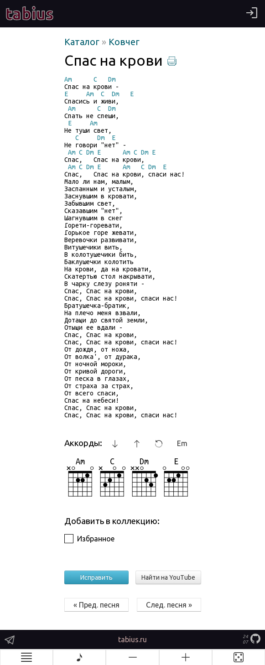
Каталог (83, 41)
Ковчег (124, 41)
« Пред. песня (96, 605)
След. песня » (169, 605)
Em (182, 443)
